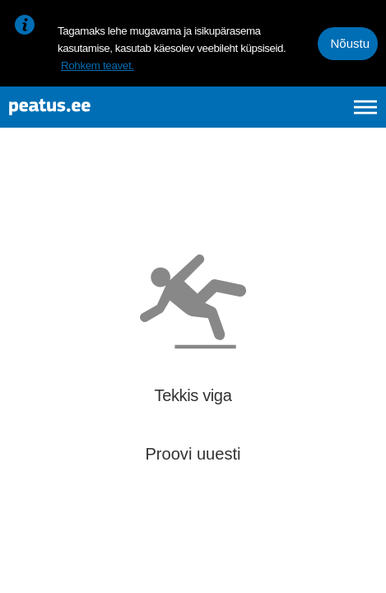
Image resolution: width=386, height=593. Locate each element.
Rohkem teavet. (97, 65)
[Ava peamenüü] (365, 107)
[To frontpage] (95, 107)
